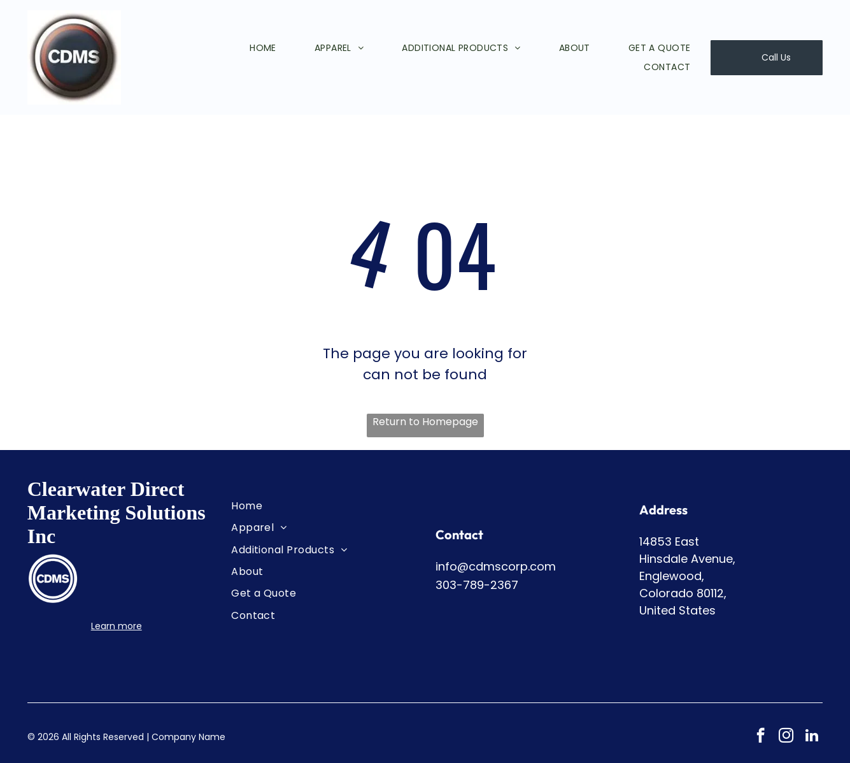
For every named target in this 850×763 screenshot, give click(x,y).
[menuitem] (243, 47)
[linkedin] (811, 737)
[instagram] (786, 737)
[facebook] (760, 737)
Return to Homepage (425, 421)
